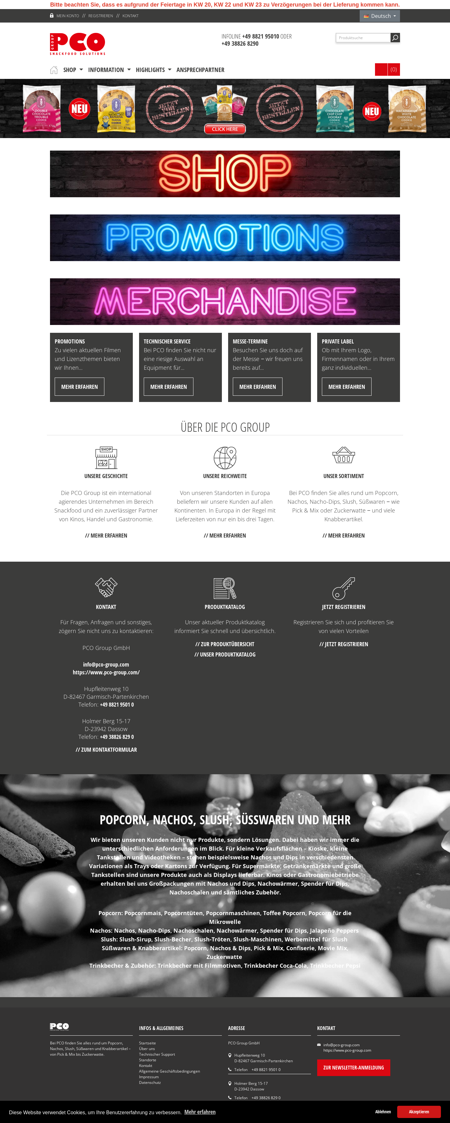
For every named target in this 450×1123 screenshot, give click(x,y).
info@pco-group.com (106, 664)
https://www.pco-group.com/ (106, 672)
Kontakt (130, 15)
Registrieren (100, 15)
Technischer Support (157, 1054)
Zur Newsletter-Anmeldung (353, 1067)
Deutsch (378, 16)
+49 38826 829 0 (117, 736)
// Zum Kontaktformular (106, 749)
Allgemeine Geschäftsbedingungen (169, 1071)
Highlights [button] (151, 69)
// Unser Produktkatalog (225, 654)
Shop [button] (70, 69)
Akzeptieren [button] (419, 1112)
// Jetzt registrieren (343, 644)
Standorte (147, 1060)
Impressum (149, 1076)
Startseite (147, 1043)
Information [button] (107, 69)
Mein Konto (68, 15)
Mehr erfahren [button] (200, 1111)
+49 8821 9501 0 (117, 704)
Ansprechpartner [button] (200, 69)
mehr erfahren (79, 386)
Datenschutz (150, 1082)
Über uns (147, 1048)
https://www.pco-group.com (347, 1050)
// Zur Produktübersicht (224, 644)
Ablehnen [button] (383, 1112)
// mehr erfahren (106, 535)
